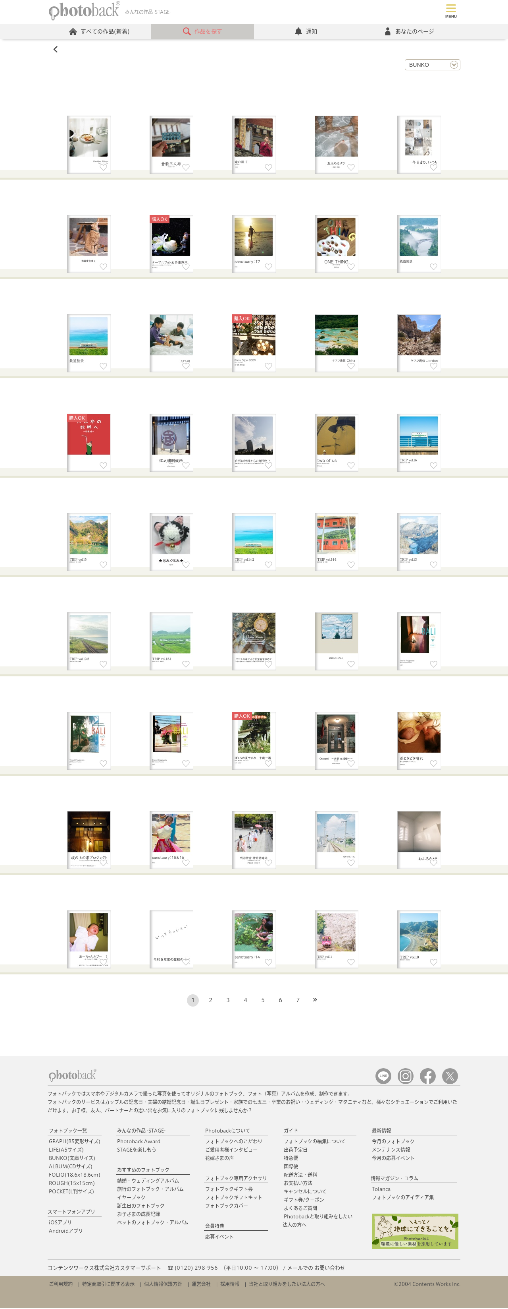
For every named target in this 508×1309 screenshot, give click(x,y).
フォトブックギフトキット (233, 1198)
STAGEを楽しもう (136, 1150)
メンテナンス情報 (391, 1150)
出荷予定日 (296, 1150)
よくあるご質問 (300, 1208)
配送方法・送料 (300, 1175)
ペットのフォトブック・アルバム (153, 1223)
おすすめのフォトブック (143, 1170)
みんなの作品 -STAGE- (141, 1131)
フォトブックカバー (226, 1206)
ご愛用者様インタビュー (231, 1150)
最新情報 (381, 1131)
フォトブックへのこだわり (233, 1142)
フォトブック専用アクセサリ (236, 1179)
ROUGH (72, 1183)
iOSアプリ (60, 1223)
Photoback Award (138, 1142)
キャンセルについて (305, 1192)
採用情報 (229, 1284)
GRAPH (74, 1142)
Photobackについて (227, 1131)
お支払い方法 (298, 1183)
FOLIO (74, 1175)
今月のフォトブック (393, 1142)
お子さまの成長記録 (138, 1214)
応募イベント (219, 1237)
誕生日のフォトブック (141, 1206)
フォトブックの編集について (315, 1142)
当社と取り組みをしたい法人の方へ (287, 1284)
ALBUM (70, 1167)
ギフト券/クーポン (304, 1200)
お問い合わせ (329, 1268)
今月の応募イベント (393, 1158)
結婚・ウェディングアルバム (148, 1181)
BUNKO (72, 1158)
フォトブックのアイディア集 (403, 1198)
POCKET (71, 1192)
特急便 (291, 1158)
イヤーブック (131, 1198)
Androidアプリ (66, 1231)
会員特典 (214, 1226)
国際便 (291, 1167)
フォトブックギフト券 (229, 1189)
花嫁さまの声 (219, 1158)
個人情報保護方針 (163, 1284)
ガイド (291, 1131)
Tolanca (381, 1189)
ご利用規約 (61, 1284)
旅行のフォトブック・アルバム (150, 1189)
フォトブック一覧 (68, 1131)
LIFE (66, 1150)
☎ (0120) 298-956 (193, 1268)
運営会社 (201, 1284)
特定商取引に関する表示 (108, 1284)
